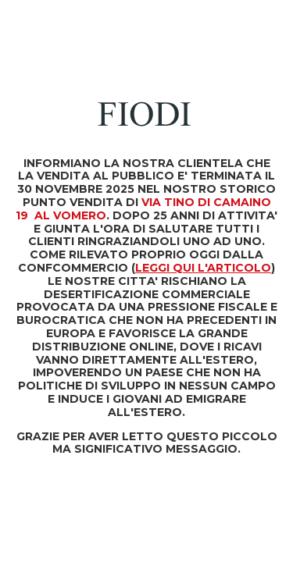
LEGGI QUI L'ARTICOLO (203, 268)
